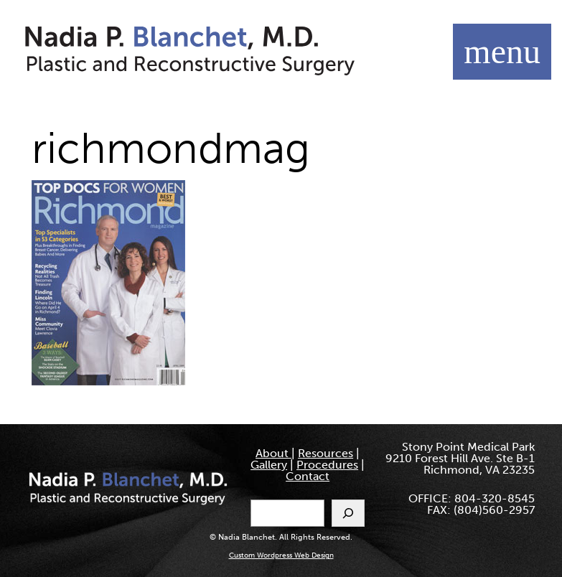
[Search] (348, 513)
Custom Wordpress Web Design (281, 555)
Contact (307, 476)
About (273, 453)
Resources (325, 453)
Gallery (268, 465)
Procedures (327, 465)
